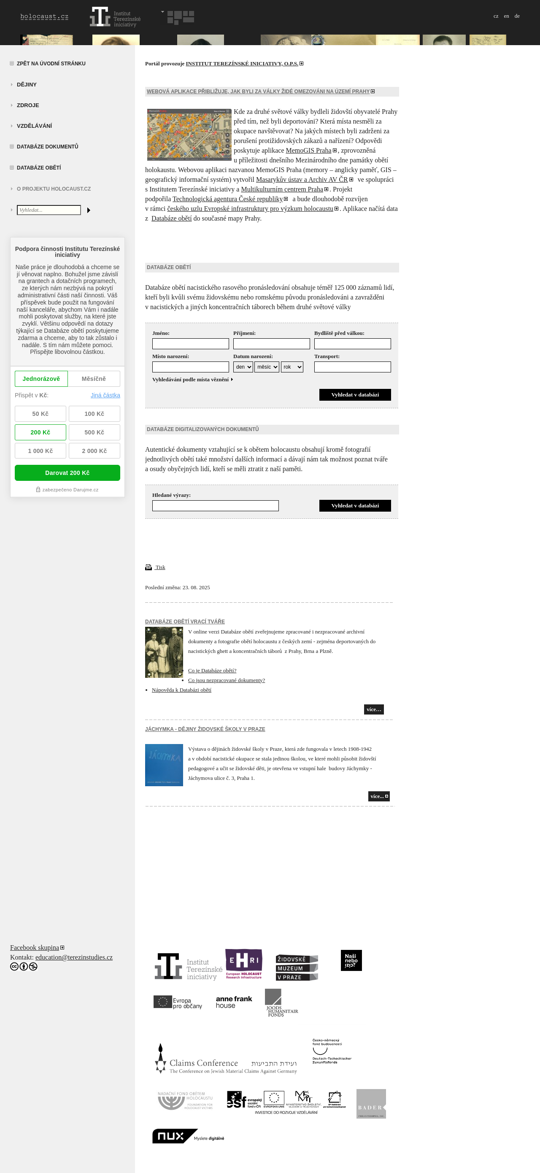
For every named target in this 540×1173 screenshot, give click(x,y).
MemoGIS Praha (309, 150)
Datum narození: (253, 356)
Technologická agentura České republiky (228, 198)
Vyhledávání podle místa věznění (193, 379)
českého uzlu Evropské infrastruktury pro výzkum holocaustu (250, 208)
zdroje (28, 105)
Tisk (155, 567)
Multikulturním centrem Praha (282, 189)
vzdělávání (34, 126)
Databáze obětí (39, 168)
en (506, 16)
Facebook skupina (34, 947)
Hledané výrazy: (171, 495)
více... (377, 796)
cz (496, 16)
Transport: (327, 356)
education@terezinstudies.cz (74, 957)
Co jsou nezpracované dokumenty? (226, 680)
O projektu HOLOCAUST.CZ (54, 189)
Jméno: (161, 333)
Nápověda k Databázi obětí (181, 690)
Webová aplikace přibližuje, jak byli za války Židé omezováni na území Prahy (258, 91)
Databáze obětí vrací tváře (185, 622)
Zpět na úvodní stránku (51, 64)
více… (374, 709)
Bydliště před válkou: (339, 333)
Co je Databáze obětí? (212, 670)
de (517, 16)
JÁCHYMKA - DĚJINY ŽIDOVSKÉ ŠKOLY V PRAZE (205, 729)
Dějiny (27, 84)
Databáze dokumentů (47, 147)
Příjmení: (244, 333)
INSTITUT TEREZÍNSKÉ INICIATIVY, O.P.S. (242, 63)
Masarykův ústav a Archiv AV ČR (302, 179)
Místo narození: (170, 356)
